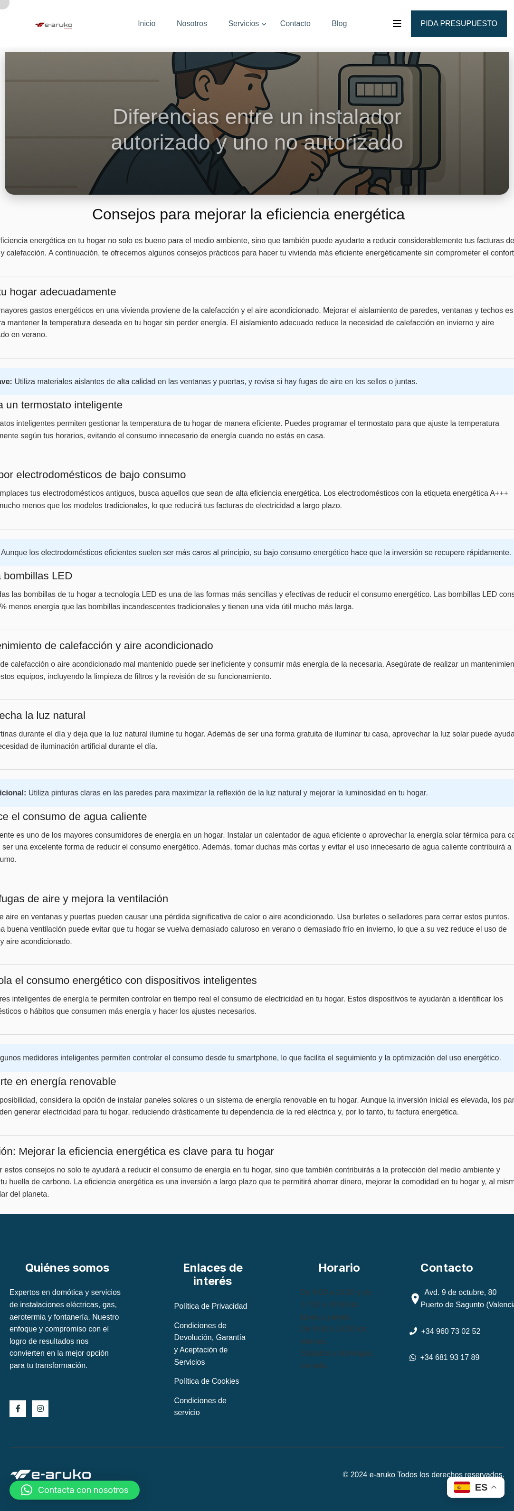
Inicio (146, 23)
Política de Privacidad (210, 1306)
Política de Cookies (206, 1381)
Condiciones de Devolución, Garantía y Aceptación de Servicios (210, 1344)
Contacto (295, 23)
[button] (75, 1490)
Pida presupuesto (458, 23)
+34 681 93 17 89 (444, 1357)
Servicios (243, 23)
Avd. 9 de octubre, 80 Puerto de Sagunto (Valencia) (459, 1298)
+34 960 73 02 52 (445, 1331)
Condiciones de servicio (200, 1407)
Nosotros (192, 23)
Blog (339, 23)
